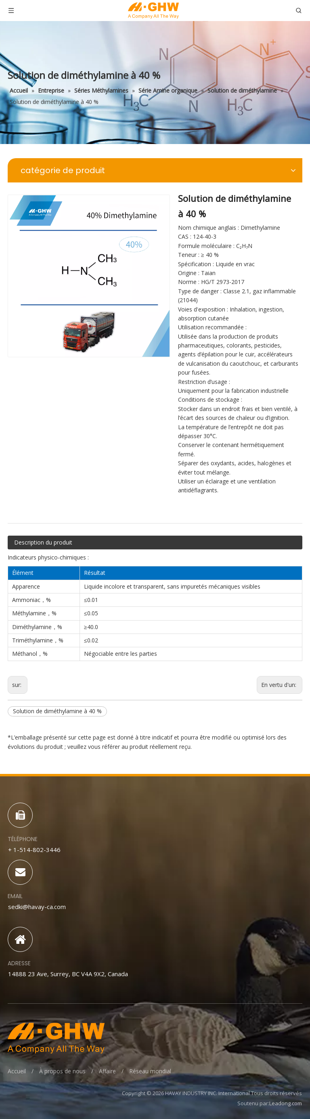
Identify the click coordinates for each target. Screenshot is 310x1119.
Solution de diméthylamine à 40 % (57, 711)
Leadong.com (285, 1103)
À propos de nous (62, 1071)
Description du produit (43, 542)
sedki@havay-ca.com (37, 907)
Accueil (17, 1071)
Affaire (107, 1071)
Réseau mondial (150, 1071)
